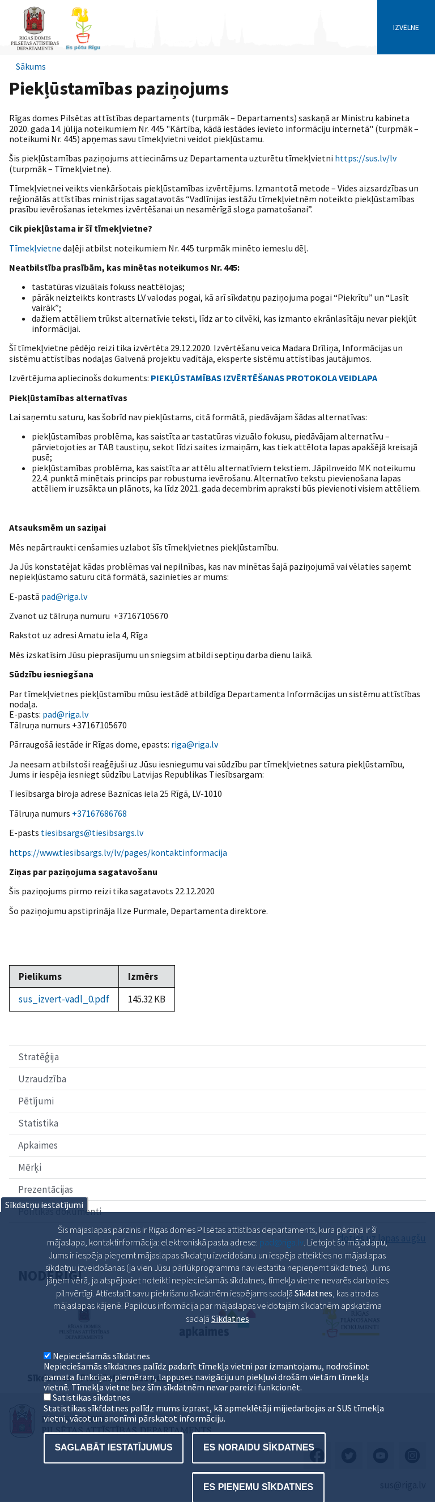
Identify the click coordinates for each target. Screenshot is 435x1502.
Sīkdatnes (230, 1338)
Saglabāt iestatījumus (113, 1468)
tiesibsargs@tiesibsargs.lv (92, 832)
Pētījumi (36, 1101)
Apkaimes (38, 1145)
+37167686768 (99, 813)
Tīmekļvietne (35, 248)
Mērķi (29, 1167)
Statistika (38, 1123)
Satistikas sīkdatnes (91, 1417)
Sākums (31, 66)
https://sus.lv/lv (365, 158)
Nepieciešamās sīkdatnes (101, 1376)
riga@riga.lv (194, 744)
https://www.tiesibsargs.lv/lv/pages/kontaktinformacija (118, 852)
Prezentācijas (45, 1189)
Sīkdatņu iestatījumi (44, 1225)
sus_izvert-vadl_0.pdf (64, 999)
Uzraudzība (42, 1079)
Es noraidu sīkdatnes (258, 1468)
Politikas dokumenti (59, 1211)
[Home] (55, 49)
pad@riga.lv (64, 596)
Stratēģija (38, 1057)
